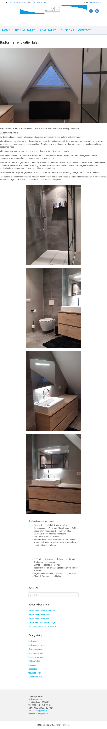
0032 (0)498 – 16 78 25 (40, 2)
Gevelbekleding (35, 649)
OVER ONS (67, 30)
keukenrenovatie (35, 653)
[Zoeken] (53, 594)
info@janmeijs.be (95, 2)
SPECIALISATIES (25, 30)
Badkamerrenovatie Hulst (39, 614)
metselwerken (34, 661)
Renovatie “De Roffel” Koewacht (42, 626)
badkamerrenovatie (36, 645)
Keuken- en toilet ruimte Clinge (41, 622)
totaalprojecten (34, 673)
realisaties (32, 669)
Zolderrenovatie (35, 677)
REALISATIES (48, 30)
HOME (6, 30)
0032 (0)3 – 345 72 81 (18, 2)
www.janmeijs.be (44, 713)
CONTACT (84, 30)
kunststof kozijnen (36, 657)
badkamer (32, 641)
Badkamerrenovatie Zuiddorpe (41, 610)
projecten (32, 665)
